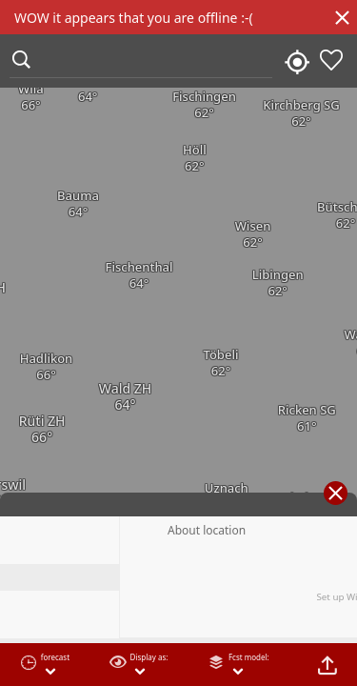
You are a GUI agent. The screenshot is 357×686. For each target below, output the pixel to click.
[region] (178, 343)
